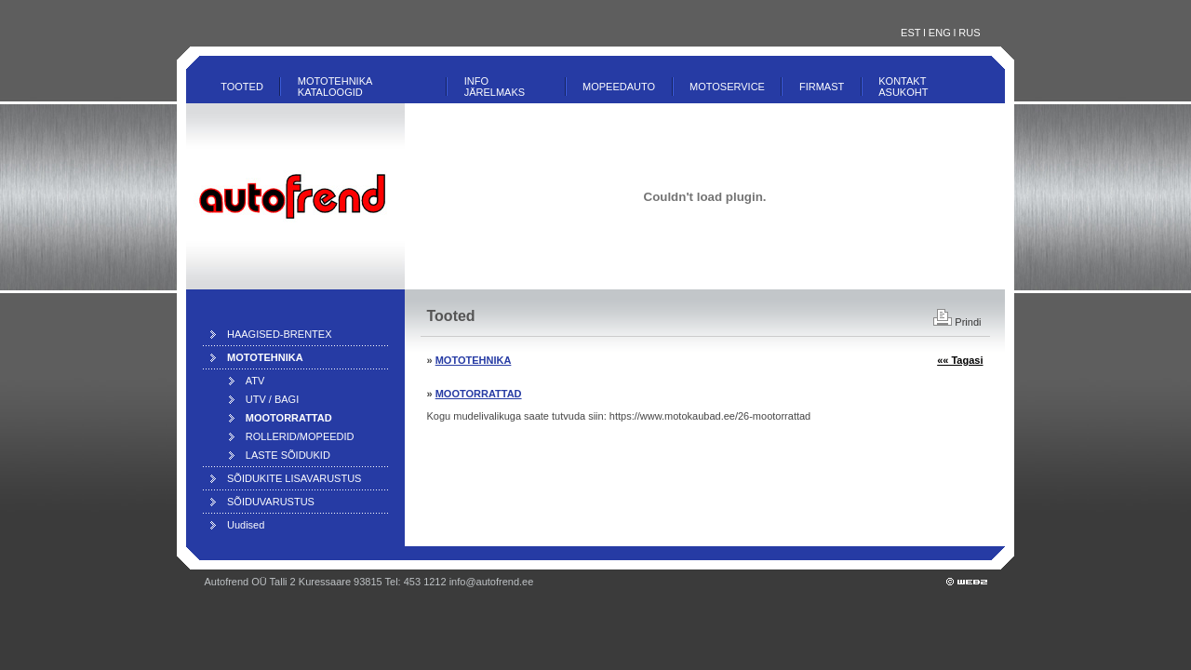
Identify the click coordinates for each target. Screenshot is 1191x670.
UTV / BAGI (272, 399)
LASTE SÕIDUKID (288, 455)
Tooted (242, 86)
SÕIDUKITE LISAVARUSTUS (294, 478)
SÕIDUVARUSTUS (270, 501)
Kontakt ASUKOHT (903, 86)
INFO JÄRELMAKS (494, 86)
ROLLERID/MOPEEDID (300, 436)
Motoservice (727, 86)
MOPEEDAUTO (618, 86)
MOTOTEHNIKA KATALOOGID (335, 86)
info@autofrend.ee (491, 581)
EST (910, 32)
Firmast (821, 86)
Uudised (245, 524)
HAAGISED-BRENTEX (279, 334)
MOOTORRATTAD (478, 393)
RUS (969, 32)
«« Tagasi (960, 360)
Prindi (957, 322)
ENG (940, 32)
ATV (255, 380)
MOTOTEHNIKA (473, 360)
